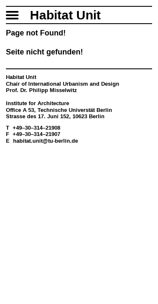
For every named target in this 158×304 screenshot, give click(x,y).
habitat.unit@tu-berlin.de (45, 140)
